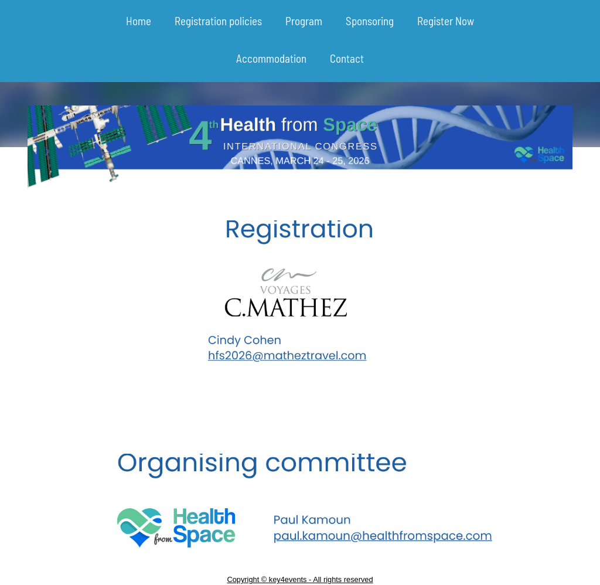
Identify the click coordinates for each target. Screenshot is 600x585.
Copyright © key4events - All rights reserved (300, 579)
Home (138, 21)
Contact (347, 58)
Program (303, 21)
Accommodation (271, 58)
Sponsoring (370, 21)
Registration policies (218, 21)
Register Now (445, 21)
